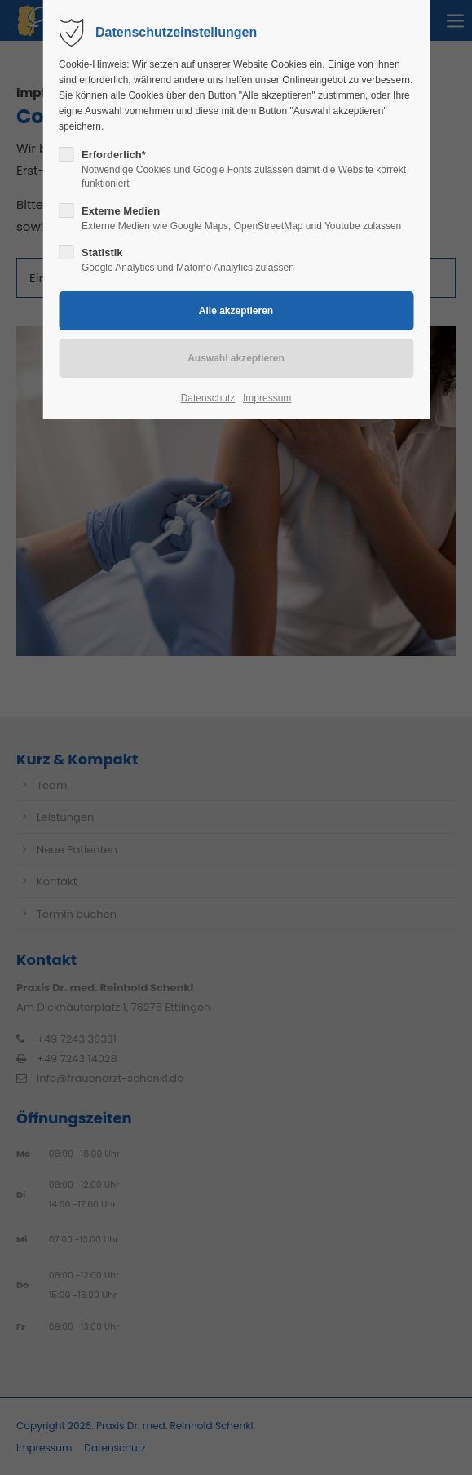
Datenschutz (208, 398)
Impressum (267, 398)
